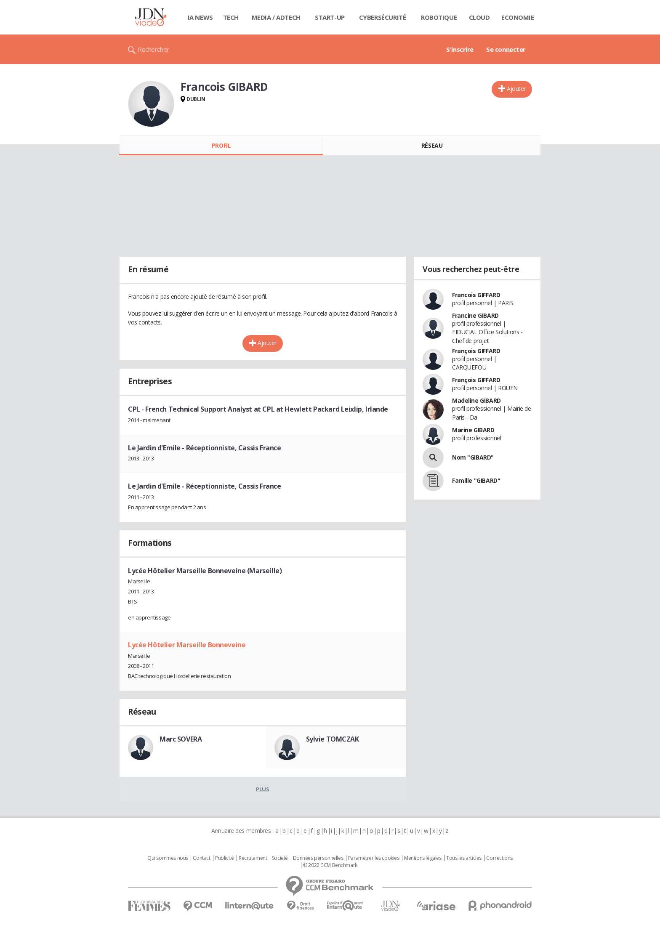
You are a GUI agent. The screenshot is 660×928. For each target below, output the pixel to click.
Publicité (224, 858)
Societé (280, 858)
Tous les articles (464, 858)
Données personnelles (318, 858)
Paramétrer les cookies (373, 858)
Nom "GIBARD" (473, 457)
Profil (221, 145)
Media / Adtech (276, 17)
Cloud (479, 17)
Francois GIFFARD (476, 295)
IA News (200, 17)
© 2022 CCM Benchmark (330, 865)
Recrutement (253, 858)
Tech (231, 17)
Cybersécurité (382, 17)
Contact (201, 858)
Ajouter (516, 89)
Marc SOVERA (181, 739)
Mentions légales (422, 858)
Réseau (431, 145)
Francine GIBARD (475, 315)
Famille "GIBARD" (476, 480)
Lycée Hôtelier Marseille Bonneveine (186, 644)
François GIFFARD (476, 351)
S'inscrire (460, 49)
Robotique (439, 17)
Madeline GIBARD (476, 400)
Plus (262, 789)
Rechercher (153, 49)
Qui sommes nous (167, 858)
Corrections (499, 858)
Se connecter (506, 49)
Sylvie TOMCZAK (332, 739)
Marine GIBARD (473, 430)
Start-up (330, 17)
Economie (517, 17)
